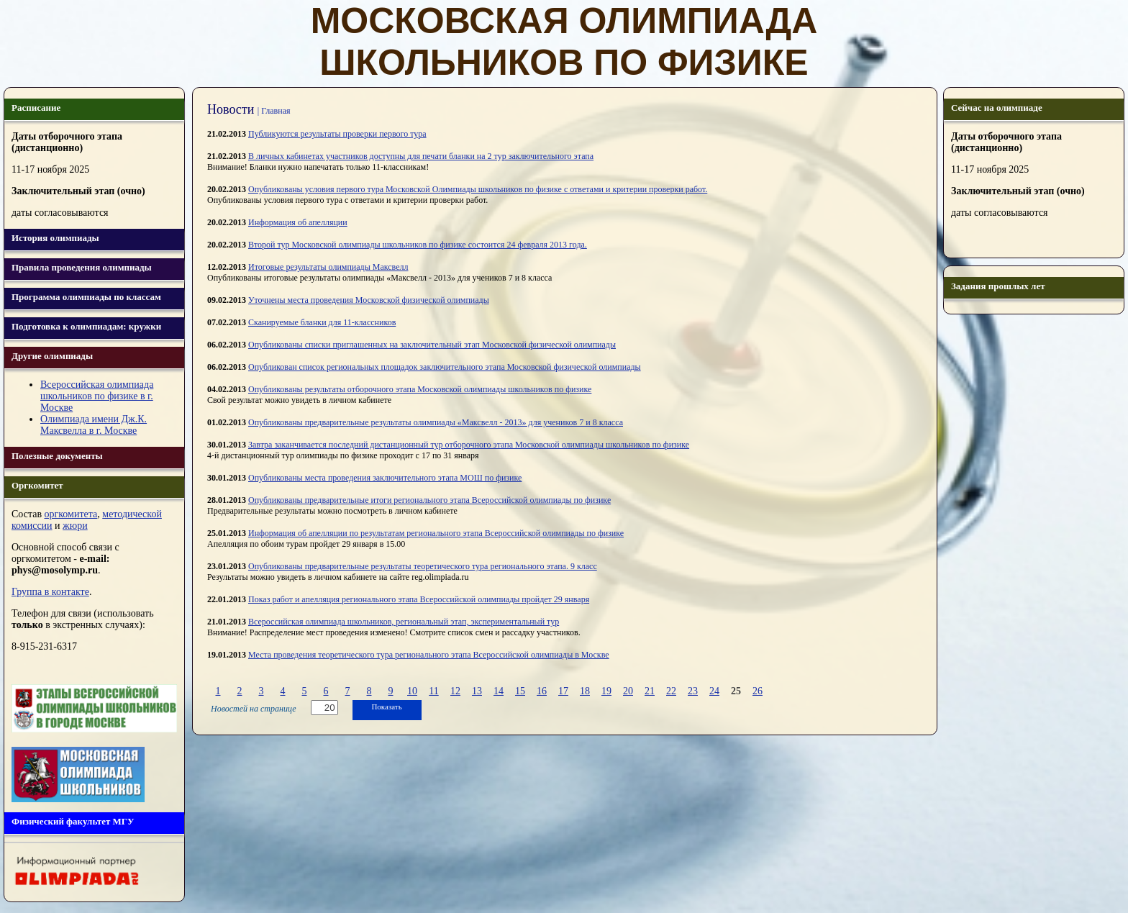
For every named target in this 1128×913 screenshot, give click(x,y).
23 (693, 691)
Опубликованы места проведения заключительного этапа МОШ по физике (385, 478)
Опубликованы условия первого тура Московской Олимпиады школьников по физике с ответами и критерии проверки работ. (477, 189)
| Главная (274, 111)
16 (542, 691)
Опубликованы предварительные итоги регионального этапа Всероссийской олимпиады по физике (429, 500)
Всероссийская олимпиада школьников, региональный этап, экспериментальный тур (403, 622)
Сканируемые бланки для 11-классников (322, 322)
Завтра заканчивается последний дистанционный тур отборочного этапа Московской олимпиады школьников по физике (468, 445)
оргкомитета (71, 514)
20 (628, 691)
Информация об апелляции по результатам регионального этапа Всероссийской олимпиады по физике (436, 533)
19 (606, 691)
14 (499, 691)
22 (671, 691)
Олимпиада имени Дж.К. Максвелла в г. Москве (93, 425)
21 (650, 691)
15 (520, 691)
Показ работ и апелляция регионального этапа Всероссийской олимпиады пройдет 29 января (418, 599)
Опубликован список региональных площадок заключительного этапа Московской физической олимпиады (444, 367)
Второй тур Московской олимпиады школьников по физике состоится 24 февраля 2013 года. (417, 245)
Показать (386, 706)
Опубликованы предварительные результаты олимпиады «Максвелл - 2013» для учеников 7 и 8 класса (435, 422)
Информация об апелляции (297, 222)
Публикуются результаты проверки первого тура (337, 134)
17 (563, 691)
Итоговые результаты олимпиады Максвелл (328, 267)
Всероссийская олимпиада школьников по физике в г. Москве (96, 396)
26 (757, 691)
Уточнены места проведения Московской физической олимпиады (368, 300)
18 (585, 691)
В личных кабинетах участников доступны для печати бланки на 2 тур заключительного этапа (420, 156)
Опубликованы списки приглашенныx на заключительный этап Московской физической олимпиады (432, 345)
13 (477, 691)
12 (455, 691)
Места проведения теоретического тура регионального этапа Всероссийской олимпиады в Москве (428, 655)
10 (412, 691)
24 (714, 691)
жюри (75, 525)
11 (433, 691)
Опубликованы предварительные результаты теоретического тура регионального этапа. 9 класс (422, 566)
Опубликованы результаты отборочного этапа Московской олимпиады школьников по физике (419, 389)
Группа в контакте (50, 591)
